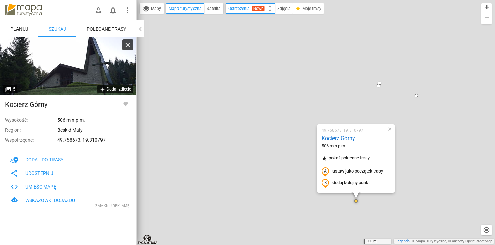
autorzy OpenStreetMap (472, 241)
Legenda (403, 241)
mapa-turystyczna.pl (23, 10)
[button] (315, 122)
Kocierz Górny (297, 59)
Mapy (151, 9)
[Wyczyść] (127, 44)
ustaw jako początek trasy (311, 93)
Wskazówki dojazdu (42, 200)
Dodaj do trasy (36, 160)
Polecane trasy (106, 29)
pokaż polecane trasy (305, 79)
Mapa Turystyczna (431, 241)
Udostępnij (31, 173)
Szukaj (57, 29)
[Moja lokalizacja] (486, 230)
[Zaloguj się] (98, 10)
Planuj (19, 29)
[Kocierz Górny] (68, 66)
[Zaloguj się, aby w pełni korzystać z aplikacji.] (125, 104)
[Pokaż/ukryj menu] (127, 10)
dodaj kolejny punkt (305, 104)
